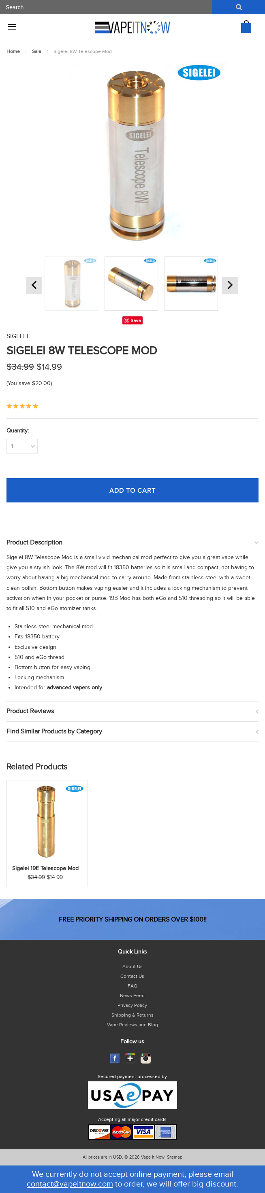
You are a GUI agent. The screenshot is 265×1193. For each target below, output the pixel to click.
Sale (36, 51)
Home (13, 51)
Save (135, 320)
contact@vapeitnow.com (70, 1184)
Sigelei (17, 336)
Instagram (146, 1058)
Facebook (115, 1058)
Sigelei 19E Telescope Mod (45, 868)
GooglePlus (130, 1058)
